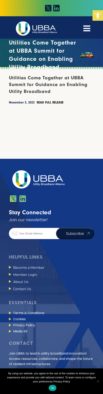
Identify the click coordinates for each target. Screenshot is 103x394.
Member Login (25, 275)
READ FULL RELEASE (50, 102)
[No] (98, 381)
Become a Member (28, 268)
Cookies (19, 319)
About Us (20, 282)
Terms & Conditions (28, 313)
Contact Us (22, 289)
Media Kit (20, 331)
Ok (52, 388)
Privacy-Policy (62, 381)
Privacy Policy (24, 325)
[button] (97, 15)
